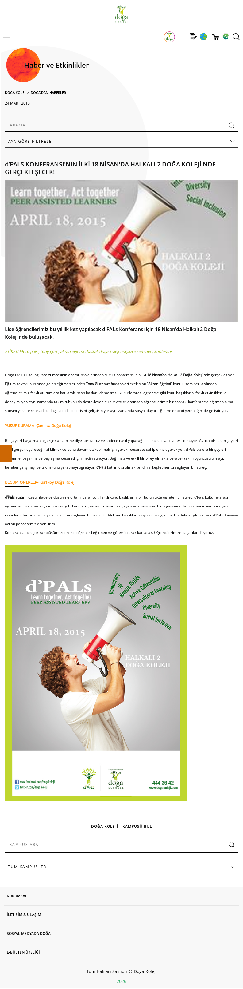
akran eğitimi (72, 351)
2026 (121, 981)
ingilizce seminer (136, 351)
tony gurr (48, 351)
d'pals (32, 351)
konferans (163, 351)
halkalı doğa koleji (103, 351)
